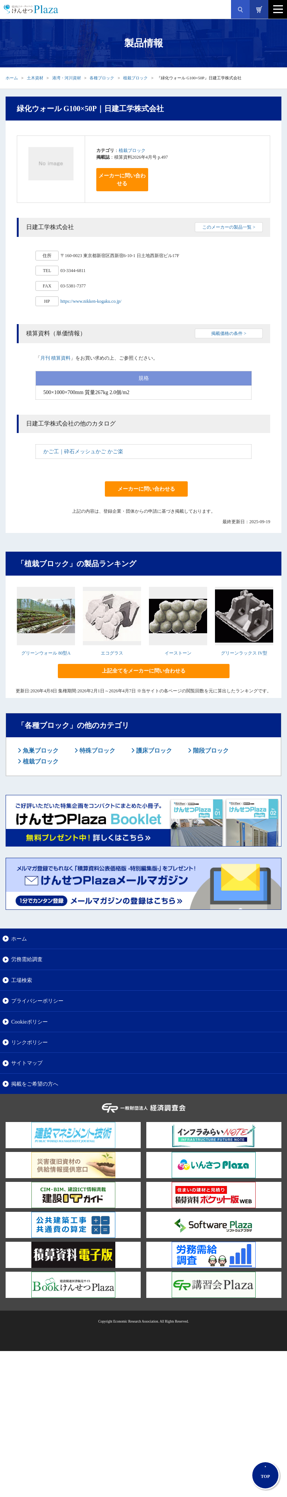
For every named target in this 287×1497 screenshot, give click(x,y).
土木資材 (35, 78)
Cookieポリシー (29, 1022)
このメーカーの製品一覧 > (228, 227)
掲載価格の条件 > (228, 333)
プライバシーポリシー (37, 1001)
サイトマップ (27, 1063)
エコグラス (112, 653)
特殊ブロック (96, 750)
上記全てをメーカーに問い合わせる (143, 671)
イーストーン (178, 653)
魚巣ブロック (40, 750)
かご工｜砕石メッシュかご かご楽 (83, 451)
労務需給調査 (27, 959)
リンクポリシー (29, 1042)
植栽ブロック (135, 78)
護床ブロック (153, 750)
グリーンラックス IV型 (244, 653)
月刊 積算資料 (55, 358)
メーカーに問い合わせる (122, 179)
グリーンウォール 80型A (46, 653)
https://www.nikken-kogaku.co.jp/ (91, 301)
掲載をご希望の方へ (34, 1084)
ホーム (12, 78)
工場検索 (21, 980)
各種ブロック (102, 78)
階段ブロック (210, 750)
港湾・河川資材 (66, 78)
